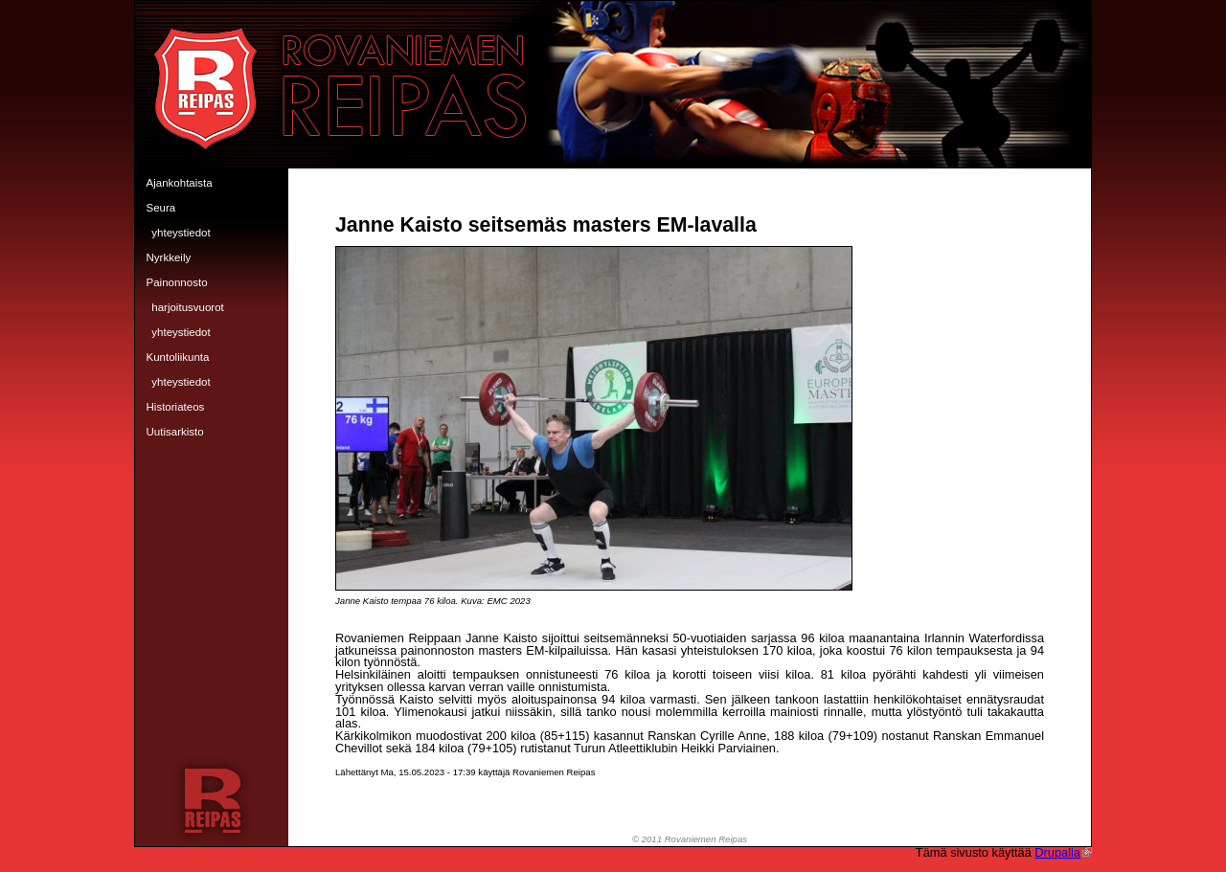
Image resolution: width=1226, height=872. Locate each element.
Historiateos (176, 407)
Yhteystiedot (180, 232)
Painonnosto (177, 282)
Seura (161, 207)
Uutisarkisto (175, 431)
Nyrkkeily (169, 257)
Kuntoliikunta (178, 357)
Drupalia (1063, 852)
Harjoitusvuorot (187, 307)
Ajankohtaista (180, 183)
